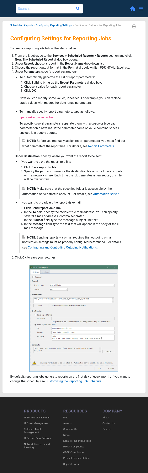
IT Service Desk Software (38, 438)
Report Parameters (101, 146)
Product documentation (76, 458)
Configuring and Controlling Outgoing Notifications (62, 247)
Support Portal (71, 464)
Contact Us (109, 423)
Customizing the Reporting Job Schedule (73, 381)
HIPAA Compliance (73, 446)
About (106, 417)
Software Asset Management (32, 431)
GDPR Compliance (73, 452)
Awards (67, 423)
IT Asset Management (36, 423)
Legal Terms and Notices (77, 440)
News (66, 435)
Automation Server (106, 194)
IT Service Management (37, 417)
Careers (107, 429)
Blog (65, 417)
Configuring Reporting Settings (54, 25)
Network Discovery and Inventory (37, 446)
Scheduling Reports (21, 25)
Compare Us (70, 429)
